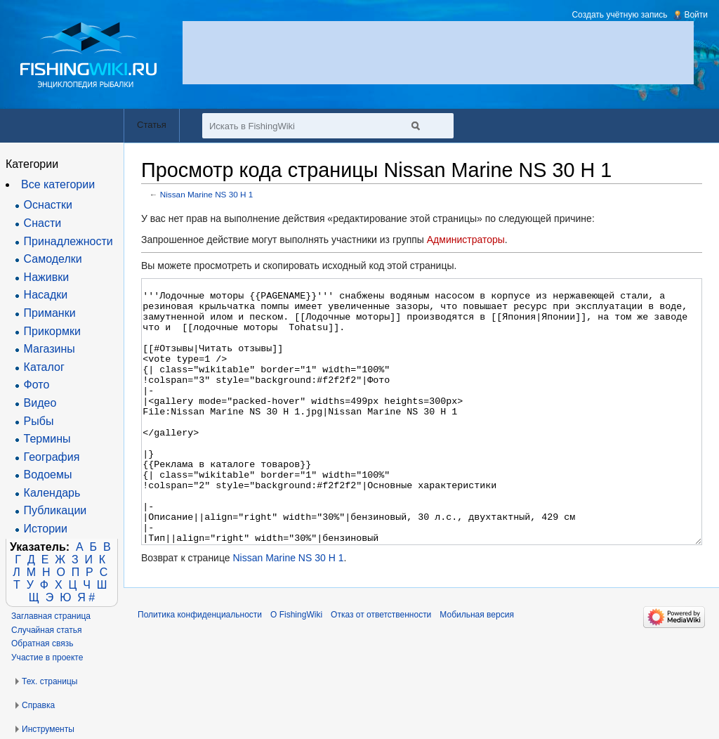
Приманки (50, 313)
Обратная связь (42, 643)
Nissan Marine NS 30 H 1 (206, 194)
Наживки (47, 277)
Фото (37, 385)
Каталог (44, 367)
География (52, 457)
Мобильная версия (477, 667)
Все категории (58, 184)
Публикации (55, 510)
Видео (40, 403)
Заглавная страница (51, 616)
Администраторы (466, 239)
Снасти (43, 223)
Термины (47, 439)
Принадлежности (68, 241)
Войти (696, 15)
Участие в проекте (47, 657)
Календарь (52, 493)
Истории (45, 529)
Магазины (49, 349)
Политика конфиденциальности (200, 667)
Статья (151, 124)
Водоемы (48, 474)
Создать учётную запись (619, 15)
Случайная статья (46, 630)
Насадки (46, 295)
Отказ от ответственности (381, 667)
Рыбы (39, 421)
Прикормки (52, 331)
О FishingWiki (296, 667)
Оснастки (48, 205)
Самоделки (53, 259)
